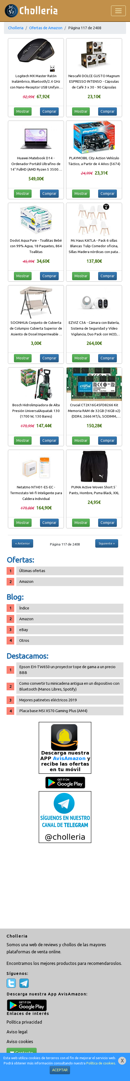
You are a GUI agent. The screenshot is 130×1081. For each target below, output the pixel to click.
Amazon (26, 581)
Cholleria (15, 28)
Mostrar (22, 111)
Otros (24, 640)
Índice (24, 608)
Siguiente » (107, 543)
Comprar (49, 111)
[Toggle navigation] (118, 11)
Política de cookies (100, 1063)
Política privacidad (24, 1022)
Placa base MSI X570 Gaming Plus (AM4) (53, 710)
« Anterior (22, 543)
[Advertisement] (65, 886)
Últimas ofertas (32, 570)
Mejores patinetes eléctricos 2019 (48, 700)
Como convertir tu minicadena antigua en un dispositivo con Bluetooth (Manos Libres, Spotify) (69, 686)
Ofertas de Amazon (45, 28)
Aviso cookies (20, 1041)
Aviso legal (17, 1031)
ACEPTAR (60, 1070)
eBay (23, 629)
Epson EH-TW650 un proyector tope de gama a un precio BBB (67, 670)
